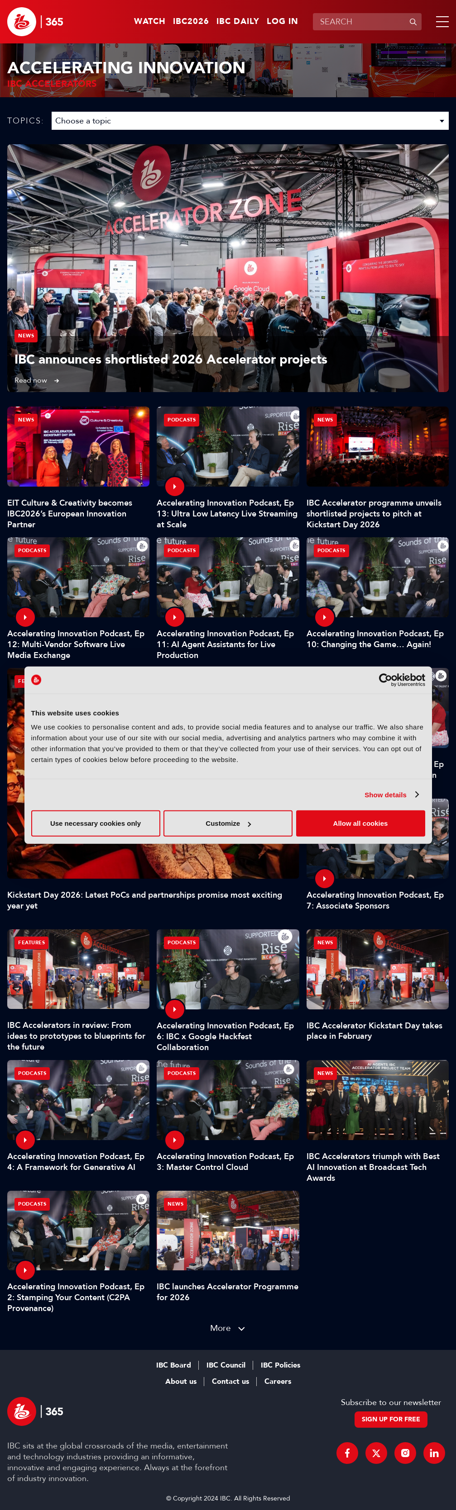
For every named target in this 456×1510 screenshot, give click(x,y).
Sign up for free (391, 1419)
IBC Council (225, 1365)
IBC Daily (237, 21)
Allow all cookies (360, 823)
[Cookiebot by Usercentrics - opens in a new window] (385, 679)
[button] (440, 21)
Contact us (230, 1382)
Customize (228, 823)
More (220, 1328)
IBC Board (173, 1365)
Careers (277, 1382)
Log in (282, 21)
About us (181, 1382)
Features (31, 942)
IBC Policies (280, 1365)
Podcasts (182, 420)
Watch (150, 21)
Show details (386, 794)
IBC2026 (191, 21)
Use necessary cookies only (95, 823)
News (26, 335)
